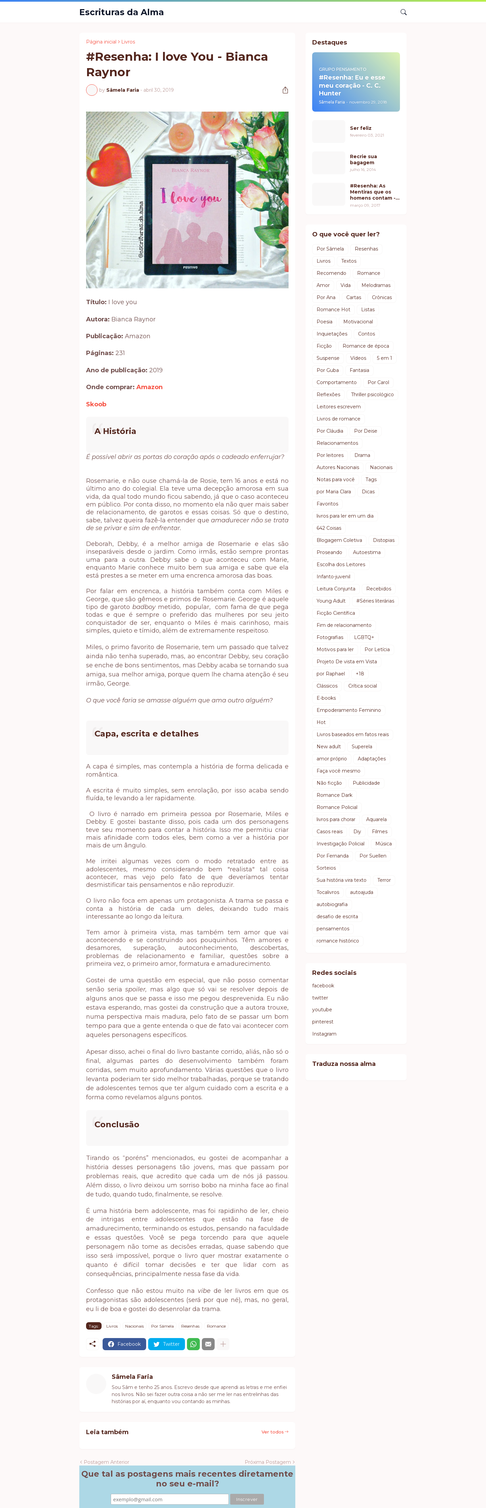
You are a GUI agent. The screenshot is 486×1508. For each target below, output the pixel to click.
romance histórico (338, 941)
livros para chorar (336, 819)
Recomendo (331, 273)
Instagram (324, 1034)
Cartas (353, 297)
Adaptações (372, 759)
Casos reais (330, 832)
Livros (128, 41)
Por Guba (328, 370)
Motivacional (358, 322)
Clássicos (327, 686)
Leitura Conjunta (336, 589)
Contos (366, 334)
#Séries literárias (375, 601)
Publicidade (366, 783)
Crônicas (382, 297)
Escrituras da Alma (121, 12)
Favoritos (327, 504)
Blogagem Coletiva (339, 540)
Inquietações (332, 334)
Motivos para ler (335, 649)
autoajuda (361, 892)
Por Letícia (377, 649)
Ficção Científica (336, 613)
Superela (362, 747)
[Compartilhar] (283, 90)
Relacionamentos (337, 443)
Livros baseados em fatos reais (353, 734)
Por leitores (330, 455)
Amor (323, 285)
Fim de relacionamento (344, 625)
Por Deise (365, 431)
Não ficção (329, 783)
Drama (362, 455)
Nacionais (134, 1326)
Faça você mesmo (338, 771)
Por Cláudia (330, 431)
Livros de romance (338, 419)
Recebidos (378, 589)
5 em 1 (384, 358)
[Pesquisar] (401, 12)
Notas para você (336, 479)
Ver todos (273, 1431)
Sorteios (326, 868)
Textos (348, 261)
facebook (323, 986)
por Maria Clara (334, 492)
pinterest (322, 1022)
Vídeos (358, 358)
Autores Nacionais (338, 467)
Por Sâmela (162, 1326)
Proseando (329, 552)
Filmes (379, 832)
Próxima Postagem (268, 1462)
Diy (357, 832)
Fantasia (359, 370)
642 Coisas (329, 528)
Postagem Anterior (106, 1462)
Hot (321, 722)
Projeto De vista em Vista (347, 662)
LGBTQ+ (364, 637)
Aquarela (376, 819)
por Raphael (331, 674)
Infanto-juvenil (333, 577)
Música (383, 844)
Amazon (149, 387)
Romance (216, 1326)
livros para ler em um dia (345, 516)
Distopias (384, 540)
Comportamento (337, 382)
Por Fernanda (333, 856)
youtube (322, 1010)
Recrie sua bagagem (363, 159)
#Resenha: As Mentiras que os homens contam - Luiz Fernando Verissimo (373, 192)
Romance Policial (337, 807)
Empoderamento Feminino (349, 710)
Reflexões (328, 395)
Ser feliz (361, 128)
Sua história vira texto (342, 880)
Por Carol (378, 382)
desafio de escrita (337, 917)
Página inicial (101, 41)
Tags (371, 479)
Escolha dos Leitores (341, 564)
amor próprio (332, 759)
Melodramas (375, 285)
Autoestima (367, 552)
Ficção (324, 346)
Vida (346, 285)
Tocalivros (328, 892)
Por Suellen (372, 856)
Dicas (368, 492)
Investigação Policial (340, 844)
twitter (320, 998)
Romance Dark (334, 795)
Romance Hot (333, 310)
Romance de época (366, 346)
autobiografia (332, 904)
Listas (368, 310)
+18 (360, 674)
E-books (326, 698)
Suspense (328, 358)
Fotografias (330, 637)
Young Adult (331, 601)
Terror (384, 880)
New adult (329, 747)
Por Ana (326, 297)
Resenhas (190, 1326)
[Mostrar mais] (223, 1344)
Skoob (96, 404)
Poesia (324, 322)
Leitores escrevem (339, 407)
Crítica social (362, 686)
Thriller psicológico (372, 395)
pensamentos (333, 929)
